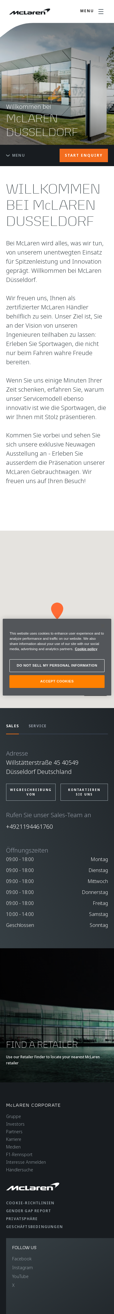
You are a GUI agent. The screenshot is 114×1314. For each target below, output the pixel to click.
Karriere (13, 1139)
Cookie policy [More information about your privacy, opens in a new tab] (86, 649)
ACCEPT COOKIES (57, 681)
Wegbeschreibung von (31, 792)
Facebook (22, 1259)
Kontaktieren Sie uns (84, 792)
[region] (57, 656)
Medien (13, 1147)
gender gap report (28, 1210)
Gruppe (13, 1116)
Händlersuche (19, 1170)
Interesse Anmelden (26, 1162)
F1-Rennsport (19, 1154)
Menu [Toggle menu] (15, 155)
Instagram (22, 1267)
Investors (15, 1124)
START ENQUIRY (84, 155)
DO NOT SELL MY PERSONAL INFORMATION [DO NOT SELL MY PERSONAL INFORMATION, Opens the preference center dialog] (57, 665)
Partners (14, 1131)
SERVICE (38, 725)
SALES (12, 725)
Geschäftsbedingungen (34, 1226)
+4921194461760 (29, 826)
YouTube (20, 1276)
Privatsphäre (22, 1218)
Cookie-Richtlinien (30, 1202)
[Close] (102, 625)
